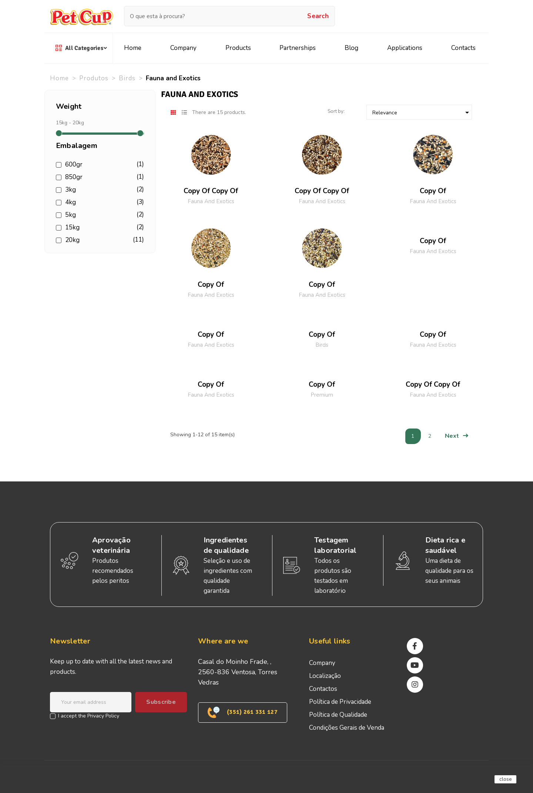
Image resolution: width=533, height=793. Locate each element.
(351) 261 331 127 (243, 712)
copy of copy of (211, 191)
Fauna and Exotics (211, 201)
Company (322, 663)
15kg (103, 227)
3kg (103, 190)
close (505, 779)
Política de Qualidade (338, 714)
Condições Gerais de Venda (346, 727)
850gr (103, 177)
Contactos (323, 689)
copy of (433, 191)
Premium (322, 395)
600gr (103, 164)
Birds (321, 345)
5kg (103, 215)
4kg (103, 202)
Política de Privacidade (340, 702)
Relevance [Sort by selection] (422, 112)
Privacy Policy (103, 715)
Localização (325, 676)
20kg (103, 240)
